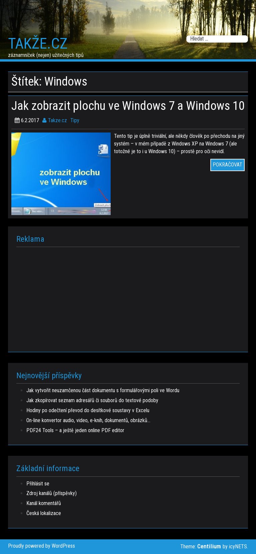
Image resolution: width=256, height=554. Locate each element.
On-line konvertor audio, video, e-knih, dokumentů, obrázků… (88, 420)
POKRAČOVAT (227, 164)
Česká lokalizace (43, 513)
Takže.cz (38, 43)
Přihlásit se (37, 483)
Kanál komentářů (43, 503)
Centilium (209, 546)
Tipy (74, 120)
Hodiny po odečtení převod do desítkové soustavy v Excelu (87, 410)
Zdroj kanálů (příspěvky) (51, 493)
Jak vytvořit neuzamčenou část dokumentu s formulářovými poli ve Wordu (102, 390)
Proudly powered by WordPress (41, 546)
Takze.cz (54, 120)
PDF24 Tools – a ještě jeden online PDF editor (75, 430)
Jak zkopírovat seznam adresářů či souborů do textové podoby (92, 400)
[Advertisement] (128, 297)
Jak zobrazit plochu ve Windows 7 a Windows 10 (128, 106)
